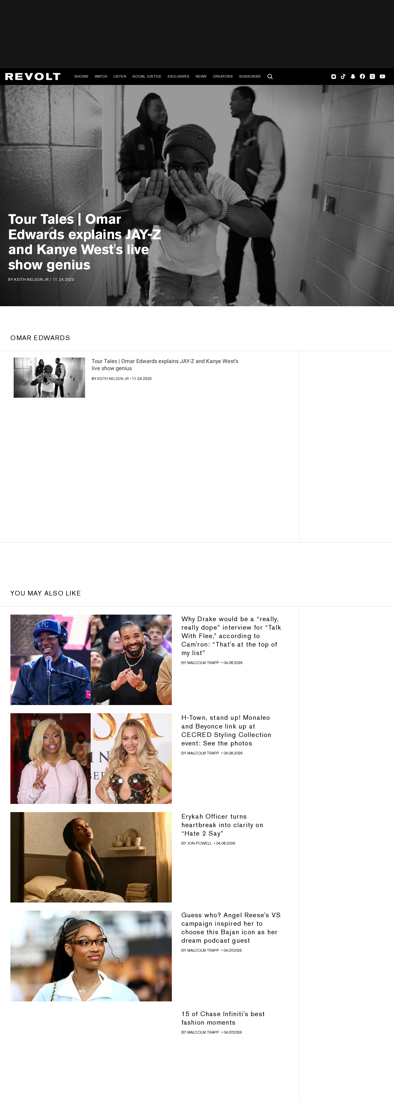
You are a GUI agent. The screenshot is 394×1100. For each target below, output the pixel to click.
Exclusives (178, 76)
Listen (120, 76)
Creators (223, 76)
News (201, 76)
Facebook (362, 76)
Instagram (333, 76)
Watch (101, 76)
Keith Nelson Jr (113, 378)
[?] (49, 378)
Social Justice (146, 76)
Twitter (372, 76)
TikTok (343, 76)
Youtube (382, 77)
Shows (81, 76)
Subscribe (250, 76)
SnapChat (352, 76)
